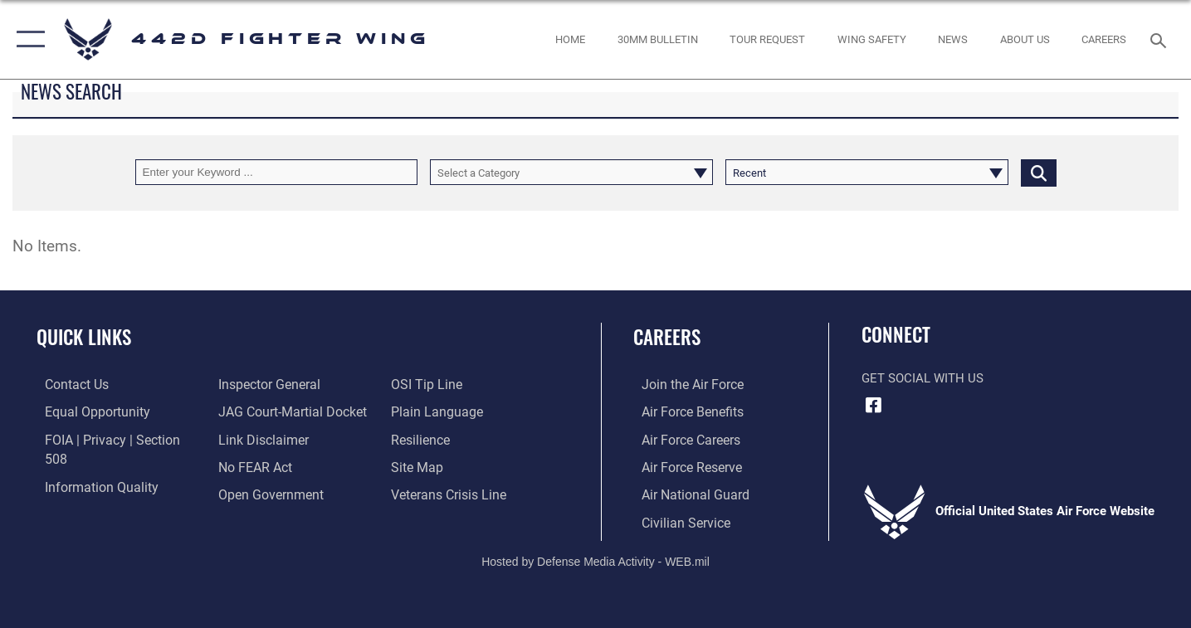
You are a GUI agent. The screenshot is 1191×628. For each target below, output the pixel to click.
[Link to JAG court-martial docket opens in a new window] (286, 384)
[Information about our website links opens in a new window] (258, 411)
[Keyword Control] (276, 172)
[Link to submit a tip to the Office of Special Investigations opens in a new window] (248, 492)
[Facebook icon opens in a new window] (874, 404)
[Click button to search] (1039, 172)
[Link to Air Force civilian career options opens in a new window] (675, 520)
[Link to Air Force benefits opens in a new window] (682, 411)
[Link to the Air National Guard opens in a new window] (684, 492)
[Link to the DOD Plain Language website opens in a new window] (436, 384)
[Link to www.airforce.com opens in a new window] (682, 384)
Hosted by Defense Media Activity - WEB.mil (595, 559)
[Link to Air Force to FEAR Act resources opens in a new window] (251, 438)
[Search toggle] (1160, 39)
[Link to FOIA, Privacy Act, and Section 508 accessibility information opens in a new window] (112, 438)
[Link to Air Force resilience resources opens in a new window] (423, 411)
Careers (666, 337)
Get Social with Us (923, 378)
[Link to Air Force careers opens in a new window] (681, 438)
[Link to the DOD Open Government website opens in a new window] (264, 465)
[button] (27, 39)
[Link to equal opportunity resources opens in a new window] (86, 411)
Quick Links (84, 337)
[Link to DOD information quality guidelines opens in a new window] (90, 465)
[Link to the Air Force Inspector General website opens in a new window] (85, 492)
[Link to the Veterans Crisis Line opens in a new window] (450, 465)
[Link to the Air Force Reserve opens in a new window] (682, 465)
